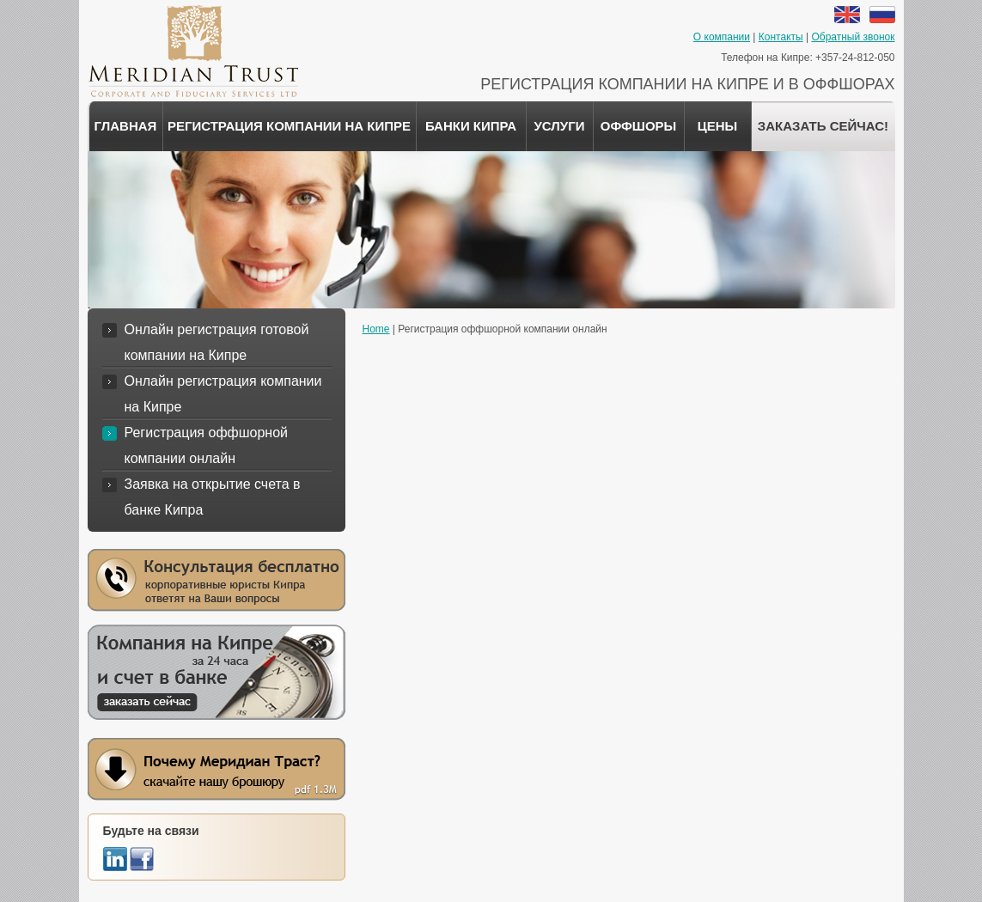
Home (376, 329)
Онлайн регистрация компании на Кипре (223, 394)
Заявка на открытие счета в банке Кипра (213, 497)
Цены (717, 126)
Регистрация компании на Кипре (289, 126)
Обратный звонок (852, 37)
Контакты (781, 37)
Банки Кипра (470, 126)
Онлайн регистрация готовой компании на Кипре (217, 342)
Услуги (559, 126)
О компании (721, 37)
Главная (126, 126)
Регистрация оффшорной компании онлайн (207, 445)
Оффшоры (639, 126)
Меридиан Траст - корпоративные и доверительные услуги (193, 51)
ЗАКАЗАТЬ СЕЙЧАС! (823, 126)
